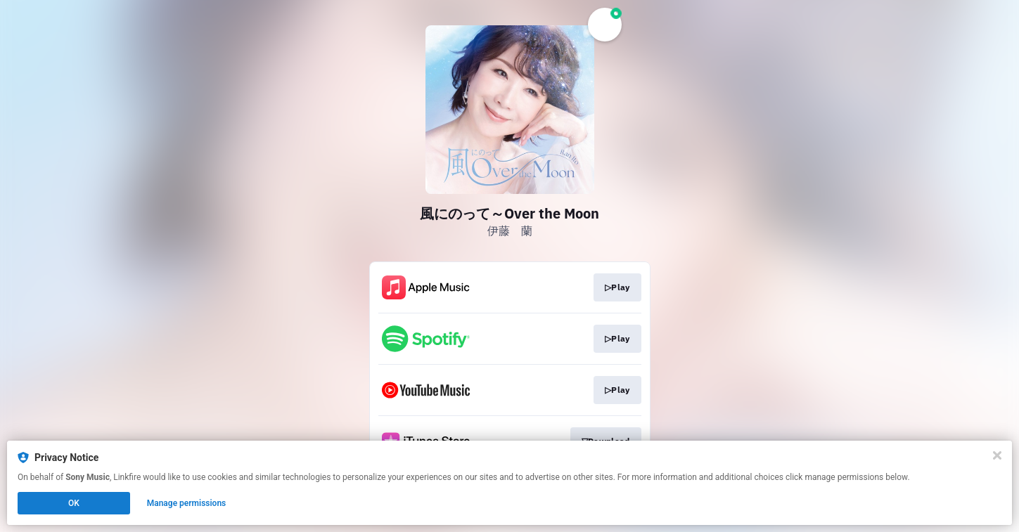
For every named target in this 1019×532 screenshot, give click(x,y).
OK (73, 503)
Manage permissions (186, 503)
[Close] (997, 455)
